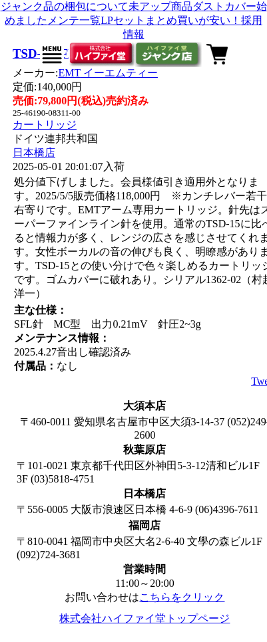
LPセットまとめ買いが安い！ (171, 20)
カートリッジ (45, 124)
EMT (107, 72)
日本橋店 (34, 152)
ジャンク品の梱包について (65, 6)
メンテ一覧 (74, 20)
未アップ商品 (160, 6)
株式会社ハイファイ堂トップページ (144, 618)
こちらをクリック (181, 597)
